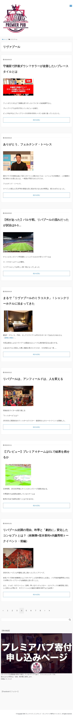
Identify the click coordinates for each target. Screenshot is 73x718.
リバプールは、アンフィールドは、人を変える (33, 378)
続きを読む (36, 120)
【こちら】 (8, 679)
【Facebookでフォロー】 (10, 691)
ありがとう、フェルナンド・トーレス (27, 144)
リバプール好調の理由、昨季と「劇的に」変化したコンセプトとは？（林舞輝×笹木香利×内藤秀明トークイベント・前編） (36, 535)
